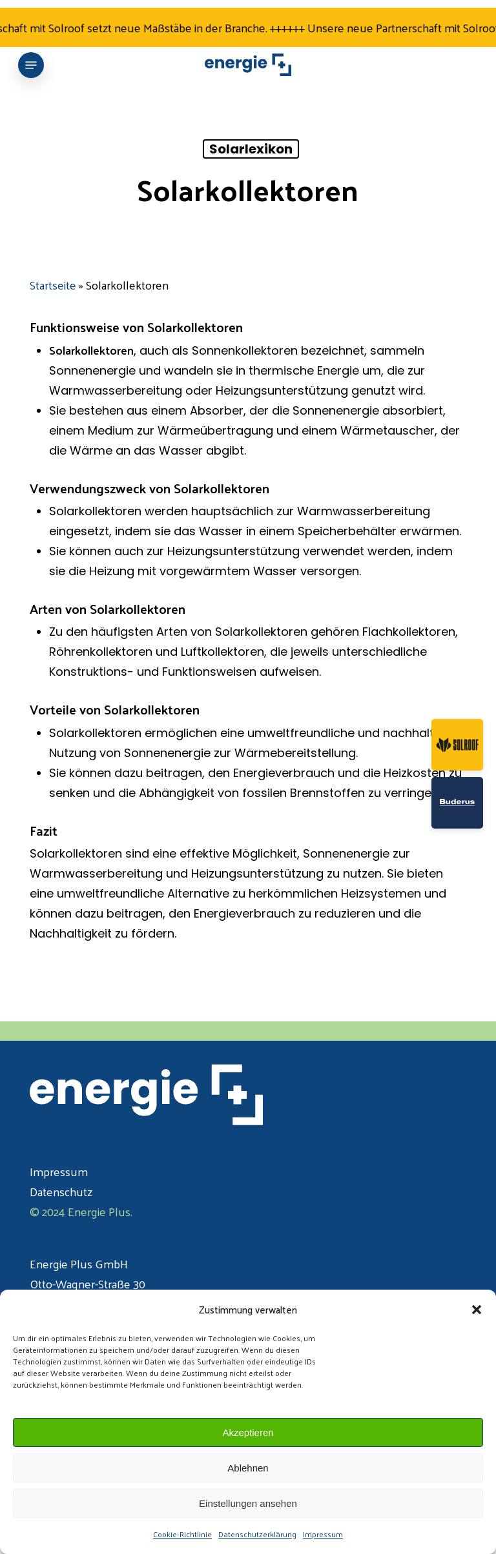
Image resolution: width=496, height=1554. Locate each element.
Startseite (53, 284)
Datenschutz (61, 1191)
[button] (476, 1309)
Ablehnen (247, 1467)
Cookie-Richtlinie (182, 1534)
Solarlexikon (251, 149)
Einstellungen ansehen (248, 1503)
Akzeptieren (247, 1432)
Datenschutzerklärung (257, 1534)
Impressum (323, 1534)
